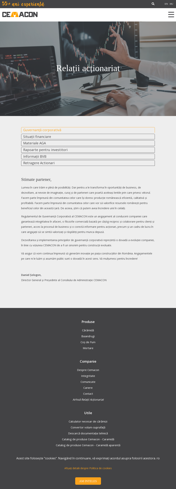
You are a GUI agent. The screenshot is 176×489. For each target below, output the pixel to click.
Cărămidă (88, 330)
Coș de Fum (88, 342)
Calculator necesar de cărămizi (88, 421)
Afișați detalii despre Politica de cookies (88, 468)
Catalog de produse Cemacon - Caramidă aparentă (88, 445)
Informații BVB (34, 156)
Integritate (88, 376)
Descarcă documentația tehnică (88, 433)
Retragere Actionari (39, 163)
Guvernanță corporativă (42, 130)
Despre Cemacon (88, 370)
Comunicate (88, 382)
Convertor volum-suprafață (88, 427)
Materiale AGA (34, 143)
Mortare (88, 348)
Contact (88, 393)
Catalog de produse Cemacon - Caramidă (88, 439)
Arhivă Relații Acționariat (88, 399)
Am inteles (88, 481)
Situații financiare (37, 136)
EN (166, 4)
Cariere (88, 387)
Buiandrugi (88, 336)
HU (171, 4)
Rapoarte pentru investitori (45, 149)
